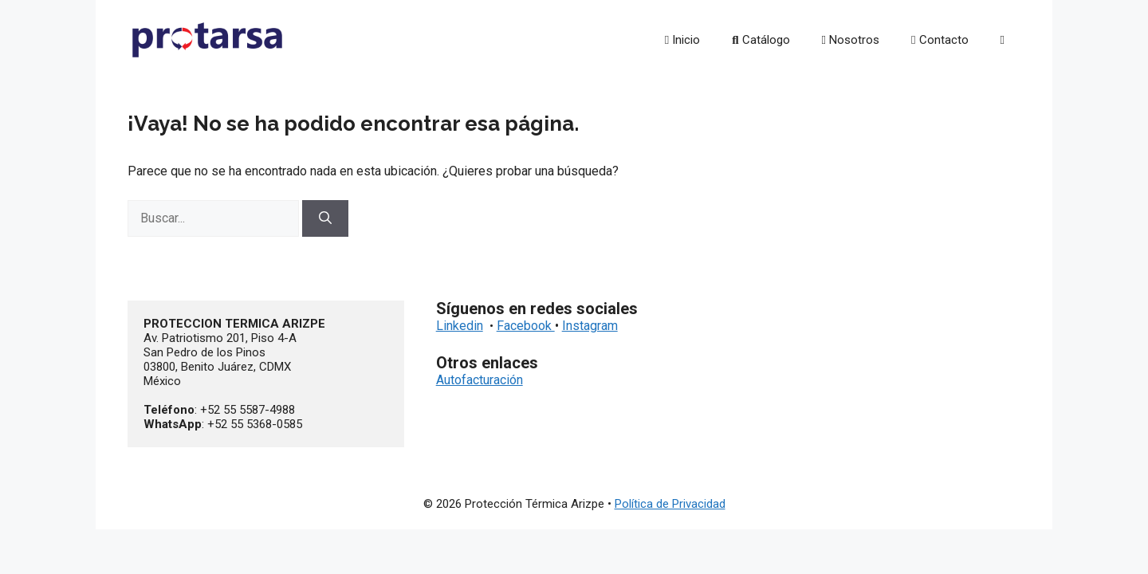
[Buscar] (325, 218)
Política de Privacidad (670, 504)
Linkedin (459, 325)
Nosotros (850, 40)
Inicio (682, 40)
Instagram (590, 325)
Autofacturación (479, 379)
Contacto (939, 40)
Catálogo (760, 40)
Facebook (526, 325)
